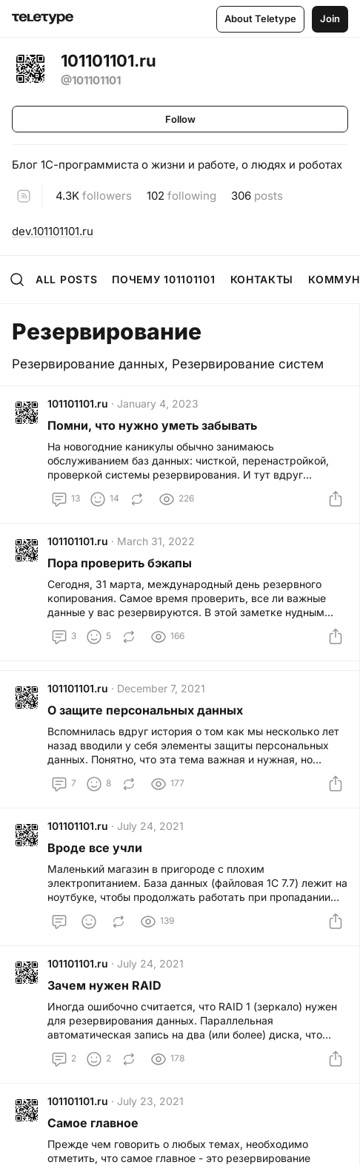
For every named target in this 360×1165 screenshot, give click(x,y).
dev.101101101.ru (52, 231)
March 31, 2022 (156, 541)
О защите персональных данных (145, 710)
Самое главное (93, 1122)
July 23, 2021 (150, 1101)
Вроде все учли (94, 847)
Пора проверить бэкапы (119, 563)
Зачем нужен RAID (104, 985)
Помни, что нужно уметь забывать (152, 425)
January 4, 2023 (158, 403)
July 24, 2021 (150, 826)
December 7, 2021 (161, 688)
